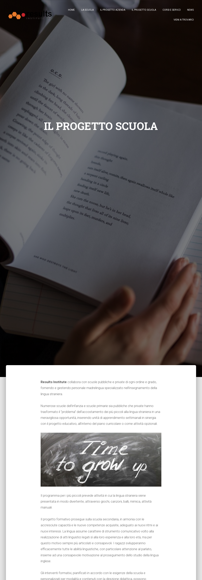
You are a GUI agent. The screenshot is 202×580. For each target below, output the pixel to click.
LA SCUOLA (87, 9)
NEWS (190, 9)
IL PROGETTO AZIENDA (112, 9)
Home (71, 9)
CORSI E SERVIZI (172, 9)
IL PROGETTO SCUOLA (144, 9)
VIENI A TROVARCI (184, 19)
